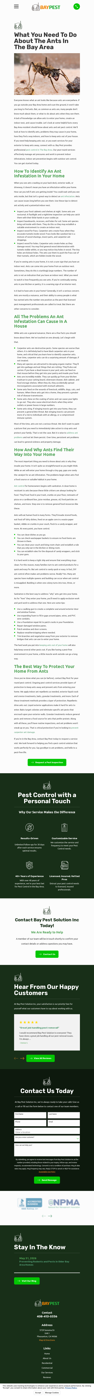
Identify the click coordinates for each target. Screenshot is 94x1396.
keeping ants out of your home (53, 645)
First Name (19, 1114)
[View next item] (22, 1058)
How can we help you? (23, 1145)
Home (47, 1353)
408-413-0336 (47, 1316)
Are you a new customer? (24, 1137)
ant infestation (68, 196)
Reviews (47, 1377)
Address (18, 1129)
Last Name (53, 1114)
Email (51, 1122)
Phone (17, 1122)
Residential (47, 1363)
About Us (47, 1358)
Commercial (47, 1368)
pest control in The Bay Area (39, 150)
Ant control (19, 486)
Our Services (47, 1372)
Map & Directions (47, 1340)
